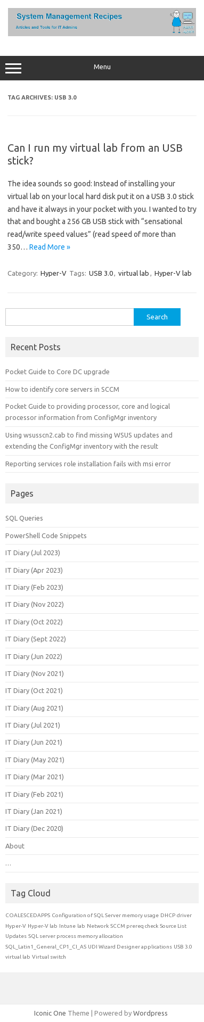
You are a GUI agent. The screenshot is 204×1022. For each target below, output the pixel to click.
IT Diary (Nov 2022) (34, 604)
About (15, 846)
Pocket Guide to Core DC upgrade (57, 371)
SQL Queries (24, 518)
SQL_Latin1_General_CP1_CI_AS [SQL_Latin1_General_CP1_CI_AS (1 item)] (45, 947)
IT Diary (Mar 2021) (34, 776)
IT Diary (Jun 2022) (33, 656)
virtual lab (133, 273)
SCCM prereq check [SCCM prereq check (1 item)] (134, 926)
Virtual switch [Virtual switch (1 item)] (49, 957)
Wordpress (150, 1013)
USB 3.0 (101, 273)
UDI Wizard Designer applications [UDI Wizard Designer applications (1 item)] (130, 947)
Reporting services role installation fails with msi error (88, 463)
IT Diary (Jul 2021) (32, 725)
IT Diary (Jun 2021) (33, 742)
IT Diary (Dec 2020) (34, 828)
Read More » (49, 247)
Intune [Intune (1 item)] (67, 926)
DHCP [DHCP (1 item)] (167, 915)
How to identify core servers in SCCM (62, 389)
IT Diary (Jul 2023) (32, 552)
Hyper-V (53, 273)
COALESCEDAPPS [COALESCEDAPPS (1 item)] (27, 915)
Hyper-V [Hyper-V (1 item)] (15, 926)
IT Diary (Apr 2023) (34, 570)
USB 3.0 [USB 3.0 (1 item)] (183, 947)
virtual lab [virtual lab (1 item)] (17, 957)
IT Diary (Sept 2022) (35, 638)
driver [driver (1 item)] (184, 915)
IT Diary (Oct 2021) (34, 690)
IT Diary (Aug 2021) (34, 708)
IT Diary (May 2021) (34, 759)
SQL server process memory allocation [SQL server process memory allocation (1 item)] (75, 936)
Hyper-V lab (173, 273)
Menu (102, 68)
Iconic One (50, 1013)
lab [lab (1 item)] (81, 926)
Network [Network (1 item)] (98, 926)
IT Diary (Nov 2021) (34, 673)
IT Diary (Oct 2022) (34, 621)
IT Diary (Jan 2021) (33, 811)
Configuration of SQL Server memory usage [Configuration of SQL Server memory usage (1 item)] (105, 915)
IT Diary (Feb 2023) (34, 587)
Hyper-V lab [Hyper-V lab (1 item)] (43, 926)
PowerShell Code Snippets (46, 535)
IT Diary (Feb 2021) (34, 794)
